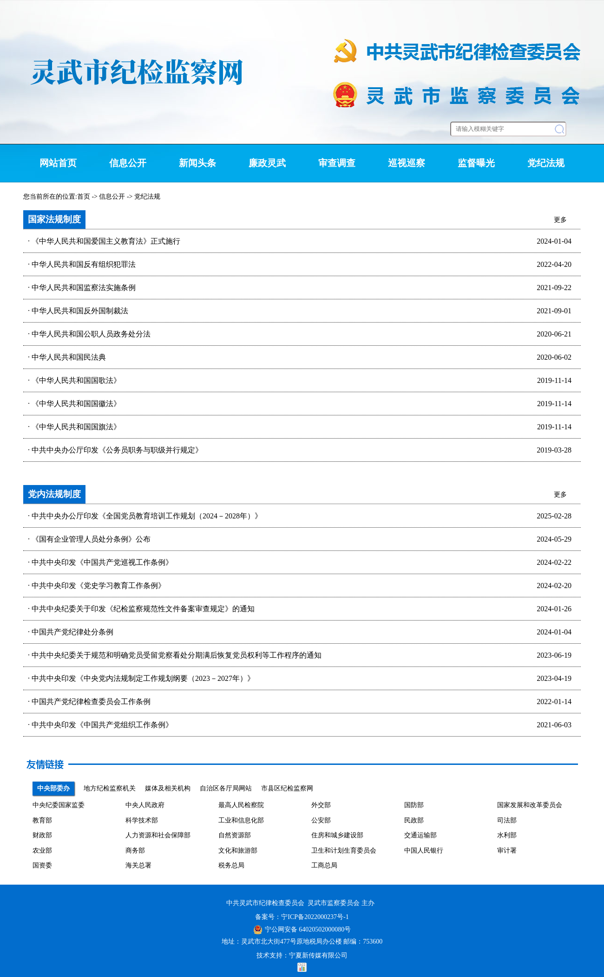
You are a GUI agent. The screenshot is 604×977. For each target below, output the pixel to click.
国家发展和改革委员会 (529, 805)
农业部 (42, 850)
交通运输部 (420, 835)
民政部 (414, 820)
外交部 (321, 805)
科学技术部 (141, 820)
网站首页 (58, 163)
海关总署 (138, 865)
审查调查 (336, 163)
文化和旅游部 (237, 850)
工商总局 (324, 865)
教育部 (42, 820)
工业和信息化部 (241, 820)
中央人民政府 (144, 805)
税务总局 (231, 865)
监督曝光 (476, 163)
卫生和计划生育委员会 (343, 850)
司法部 (507, 820)
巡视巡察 (406, 163)
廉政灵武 (267, 163)
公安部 (321, 820)
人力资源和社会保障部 (157, 835)
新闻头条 (197, 163)
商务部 (135, 850)
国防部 (414, 805)
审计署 (507, 850)
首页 (83, 196)
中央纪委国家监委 (59, 805)
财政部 (42, 835)
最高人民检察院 (241, 805)
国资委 (42, 865)
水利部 (507, 835)
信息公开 (127, 163)
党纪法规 (546, 163)
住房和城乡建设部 (337, 835)
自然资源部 (234, 835)
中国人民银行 (423, 850)
